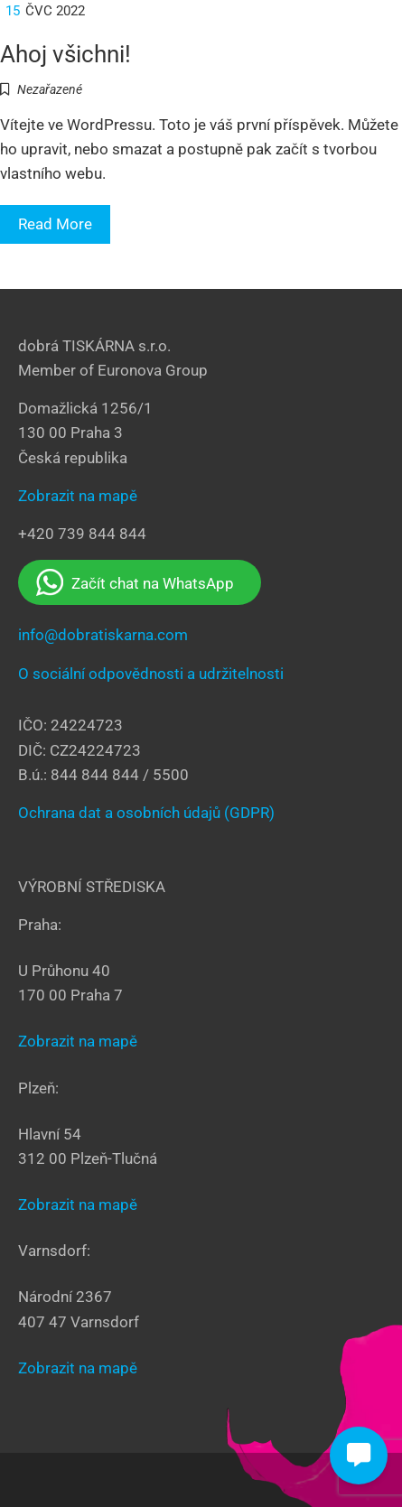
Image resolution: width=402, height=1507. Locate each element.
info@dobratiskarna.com (103, 635)
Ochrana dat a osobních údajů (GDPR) (146, 813)
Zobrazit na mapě (77, 496)
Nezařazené (49, 89)
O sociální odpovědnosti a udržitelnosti (151, 674)
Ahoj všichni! (65, 54)
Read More (55, 224)
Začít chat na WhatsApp (135, 582)
